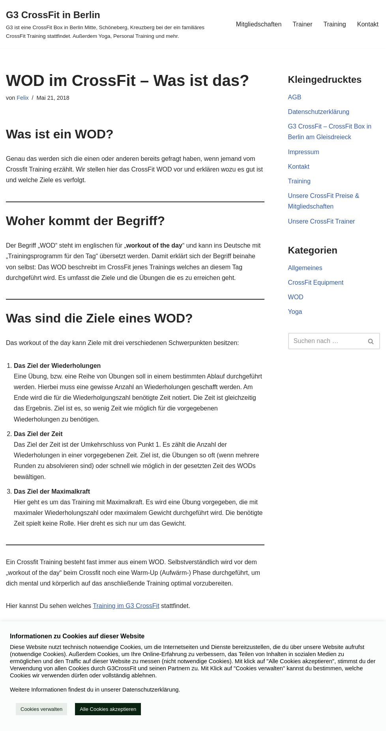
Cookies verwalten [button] (41, 709)
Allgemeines (305, 268)
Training (335, 24)
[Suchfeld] (325, 341)
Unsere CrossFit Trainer (321, 221)
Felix (22, 98)
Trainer (302, 24)
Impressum (303, 152)
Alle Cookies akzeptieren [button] (108, 709)
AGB (295, 97)
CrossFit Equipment (316, 282)
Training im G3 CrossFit (126, 605)
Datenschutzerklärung (319, 111)
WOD (296, 297)
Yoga (295, 311)
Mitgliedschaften (259, 24)
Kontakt (368, 24)
